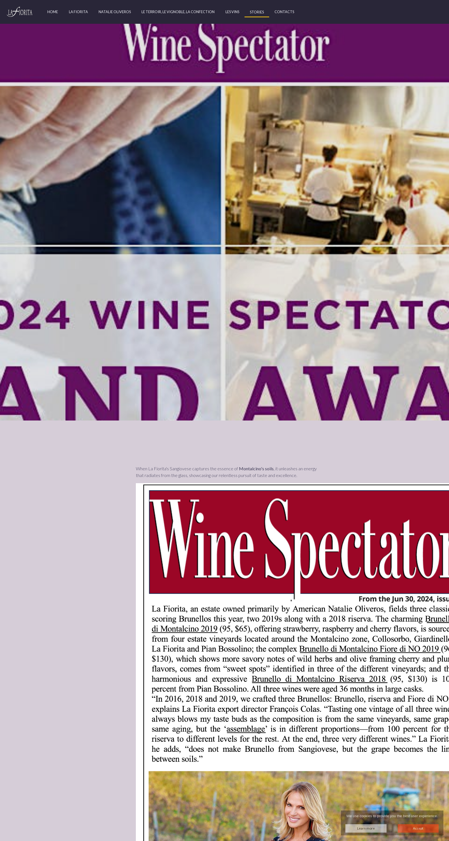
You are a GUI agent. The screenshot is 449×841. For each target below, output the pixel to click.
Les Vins (232, 12)
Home (52, 12)
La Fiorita (78, 12)
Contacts (284, 12)
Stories (257, 12)
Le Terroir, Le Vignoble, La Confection (178, 12)
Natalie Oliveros (115, 12)
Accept (418, 828)
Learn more (366, 828)
